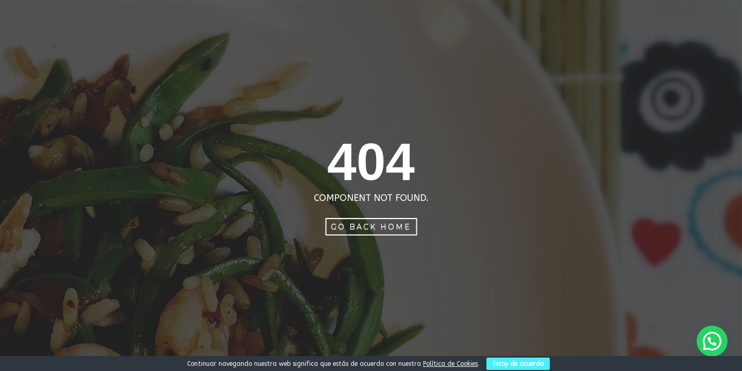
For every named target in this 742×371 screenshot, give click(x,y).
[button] (712, 341)
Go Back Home (371, 226)
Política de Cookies (450, 363)
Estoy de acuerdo (518, 363)
